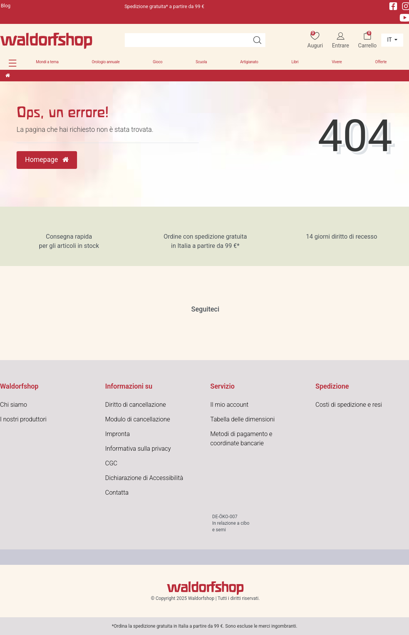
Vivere (337, 62)
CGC (111, 463)
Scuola (201, 62)
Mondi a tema (47, 62)
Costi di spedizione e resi (348, 404)
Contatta (117, 492)
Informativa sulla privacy (138, 448)
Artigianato (249, 62)
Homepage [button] (47, 159)
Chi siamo (13, 404)
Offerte (381, 62)
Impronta (117, 434)
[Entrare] (341, 40)
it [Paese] (390, 40)
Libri (295, 62)
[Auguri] (315, 40)
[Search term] (187, 40)
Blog (5, 5)
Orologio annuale (105, 62)
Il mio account (229, 404)
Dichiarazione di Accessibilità (144, 478)
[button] (12, 63)
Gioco (158, 62)
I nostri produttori (23, 419)
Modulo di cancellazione (137, 419)
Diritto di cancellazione (135, 404)
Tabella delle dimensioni (242, 419)
